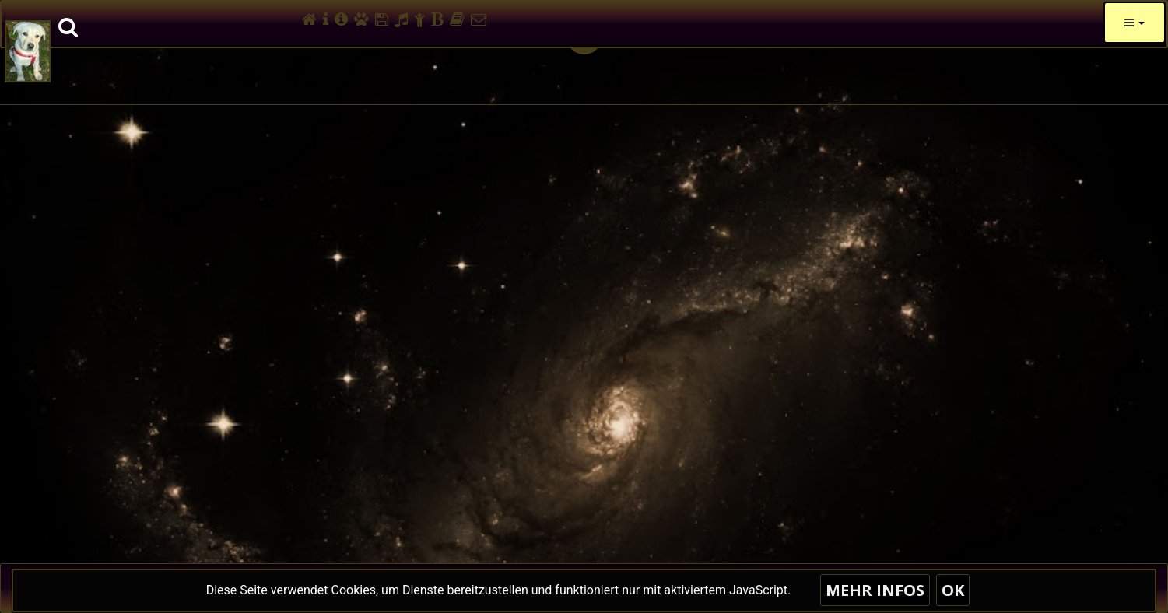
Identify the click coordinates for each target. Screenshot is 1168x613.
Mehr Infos (875, 590)
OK (953, 590)
